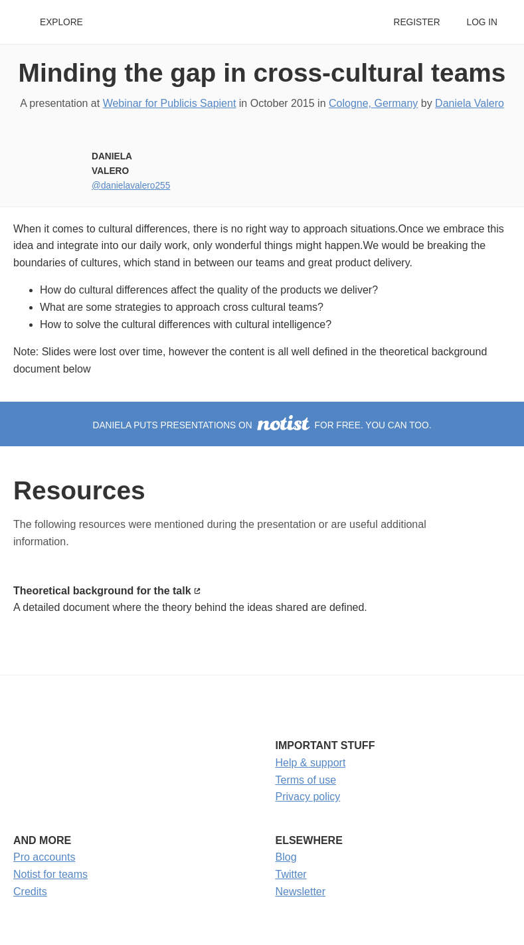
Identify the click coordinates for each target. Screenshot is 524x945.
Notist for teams (50, 874)
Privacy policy (308, 796)
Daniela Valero (469, 103)
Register (416, 22)
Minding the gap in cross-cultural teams (262, 72)
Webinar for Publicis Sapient (169, 103)
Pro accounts (44, 857)
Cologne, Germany (373, 103)
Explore (61, 22)
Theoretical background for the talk (102, 590)
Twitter (291, 874)
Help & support (311, 762)
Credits (30, 891)
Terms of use (306, 780)
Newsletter (301, 891)
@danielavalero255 (131, 186)
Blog (286, 857)
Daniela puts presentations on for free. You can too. (262, 425)
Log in (482, 22)
